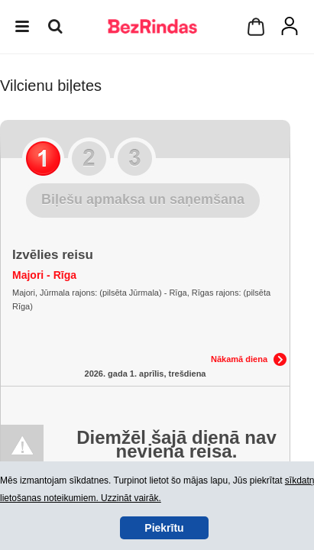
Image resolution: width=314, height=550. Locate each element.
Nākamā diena (239, 359)
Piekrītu (163, 528)
